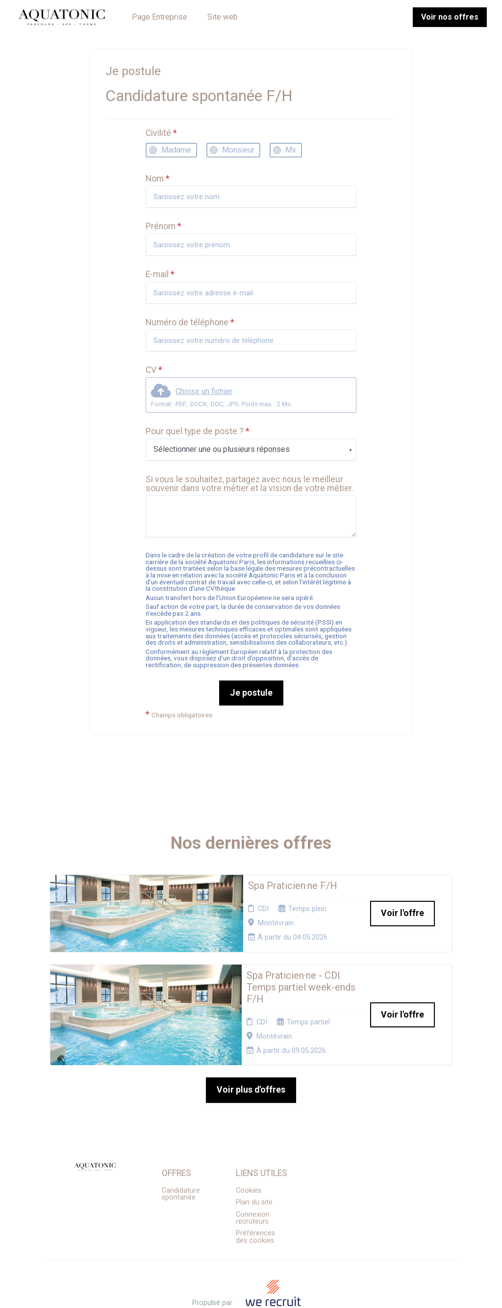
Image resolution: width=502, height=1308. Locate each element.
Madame (176, 150)
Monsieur (238, 150)
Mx (290, 150)
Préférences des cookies (255, 1196)
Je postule (251, 693)
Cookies (248, 1150)
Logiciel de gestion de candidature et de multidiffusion (251, 1290)
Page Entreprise (159, 17)
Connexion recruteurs (253, 1177)
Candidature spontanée (181, 1153)
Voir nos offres (449, 17)
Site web (222, 17)
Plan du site (254, 1162)
